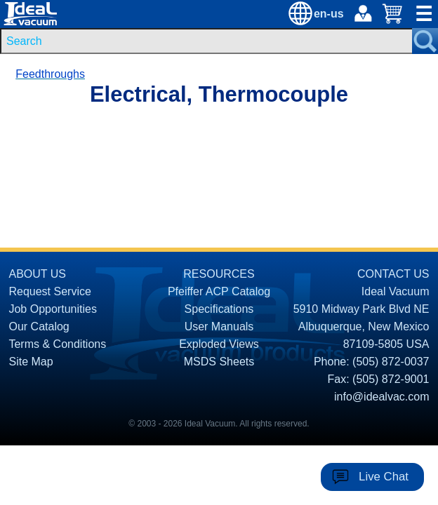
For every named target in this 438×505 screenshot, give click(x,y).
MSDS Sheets (219, 362)
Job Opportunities (52, 309)
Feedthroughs (50, 74)
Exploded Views (219, 344)
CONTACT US (393, 274)
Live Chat (384, 476)
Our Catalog (38, 326)
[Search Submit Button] (425, 41)
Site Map (30, 362)
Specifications (219, 309)
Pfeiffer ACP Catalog (219, 291)
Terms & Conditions (57, 344)
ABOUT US (37, 274)
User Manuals (219, 326)
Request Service (49, 291)
